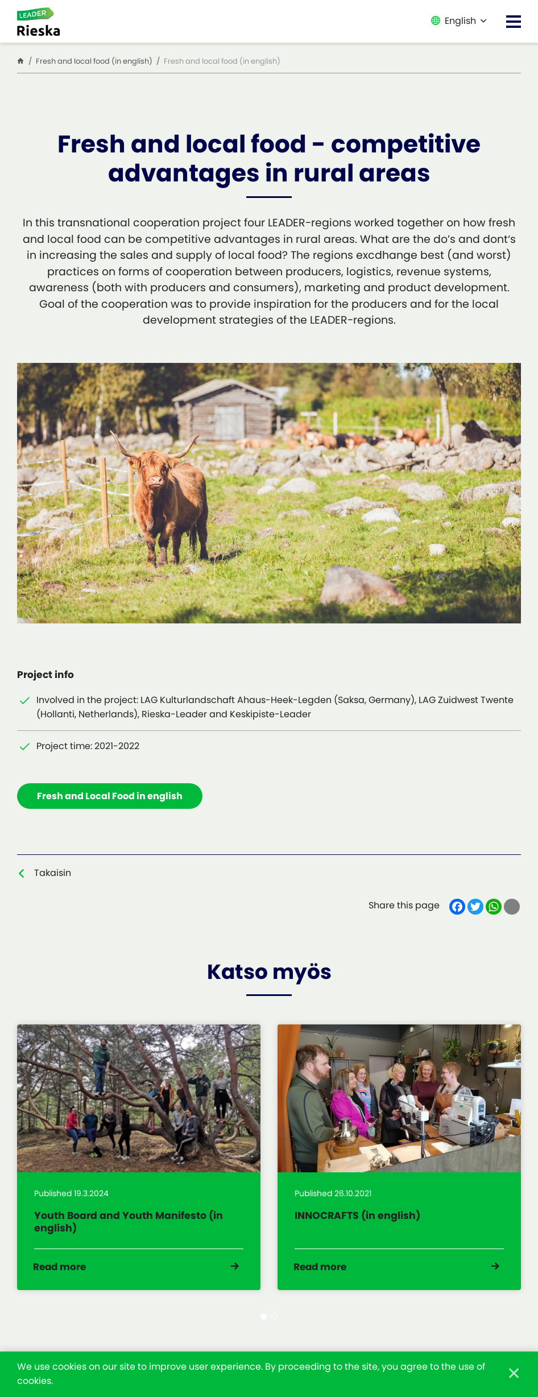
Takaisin (52, 873)
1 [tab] (263, 1324)
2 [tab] (274, 1324)
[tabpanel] (138, 1161)
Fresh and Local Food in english (110, 796)
